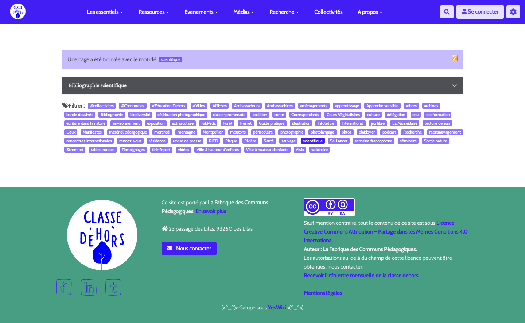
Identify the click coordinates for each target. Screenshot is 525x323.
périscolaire (263, 132)
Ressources (154, 12)
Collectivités (328, 12)
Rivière (250, 140)
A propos (370, 12)
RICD (213, 140)
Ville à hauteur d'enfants (218, 149)
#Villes (198, 105)
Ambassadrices (280, 105)
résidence (157, 140)
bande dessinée (79, 114)
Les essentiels (105, 12)
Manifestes (92, 132)
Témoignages (133, 149)
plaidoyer (367, 132)
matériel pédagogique (128, 132)
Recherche (284, 12)
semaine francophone (373, 140)
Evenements (201, 12)
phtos (346, 132)
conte (279, 114)
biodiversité (140, 114)
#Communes (132, 105)
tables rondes (102, 149)
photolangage (322, 132)
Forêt (227, 123)
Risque (231, 140)
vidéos (183, 149)
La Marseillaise (404, 123)
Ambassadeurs (247, 105)
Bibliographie (112, 114)
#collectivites (102, 105)
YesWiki (277, 307)
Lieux (70, 132)
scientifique (313, 140)
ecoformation (438, 114)
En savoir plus (210, 211)
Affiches (220, 105)
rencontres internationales (89, 140)
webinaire (319, 149)
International (352, 123)
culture (373, 114)
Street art (74, 149)
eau (415, 114)
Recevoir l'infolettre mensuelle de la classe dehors (361, 275)
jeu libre (378, 123)
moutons (238, 132)
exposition (155, 123)
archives (431, 105)
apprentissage (347, 105)
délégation (396, 114)
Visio (300, 149)
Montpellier (213, 132)
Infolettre (326, 123)
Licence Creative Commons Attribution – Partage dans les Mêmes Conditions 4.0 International (385, 232)
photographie (291, 132)
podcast (389, 132)
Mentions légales (323, 293)
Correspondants (305, 114)
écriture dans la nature (85, 123)
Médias (243, 12)
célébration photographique (181, 114)
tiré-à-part (161, 149)
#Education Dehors (168, 105)
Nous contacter (189, 248)
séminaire (408, 140)
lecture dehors (437, 123)
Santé (269, 140)
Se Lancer (338, 140)
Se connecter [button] (480, 11)
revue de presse (187, 140)
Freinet (246, 123)
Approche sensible (382, 105)
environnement (126, 123)
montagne (186, 132)
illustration (301, 123)
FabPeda (208, 123)
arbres (411, 105)
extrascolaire (183, 123)
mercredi (162, 132)
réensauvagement (445, 132)
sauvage (288, 140)
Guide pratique (271, 123)
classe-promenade (229, 114)
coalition (260, 114)
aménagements (313, 105)
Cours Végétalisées (343, 114)
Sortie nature (435, 140)
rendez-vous (130, 140)
